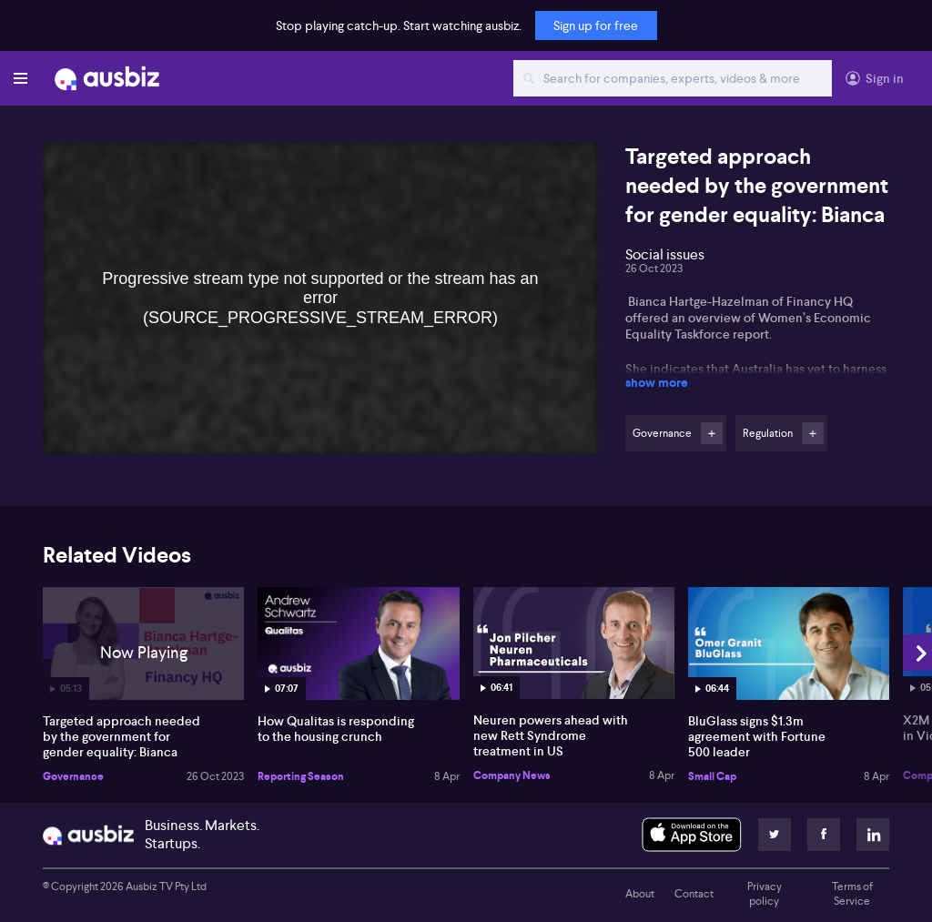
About (639, 894)
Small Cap (712, 776)
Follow (712, 433)
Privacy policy (764, 893)
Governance (73, 776)
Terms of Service (852, 893)
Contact (694, 894)
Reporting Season (301, 776)
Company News (512, 775)
